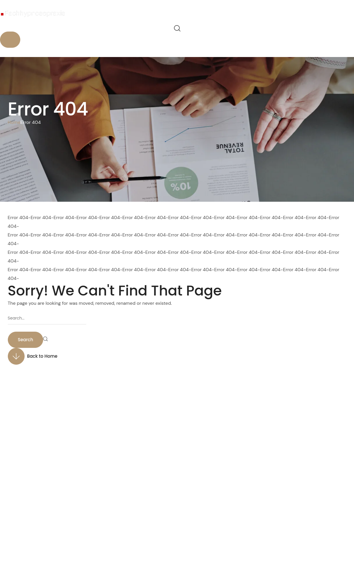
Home (14, 122)
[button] (177, 28)
